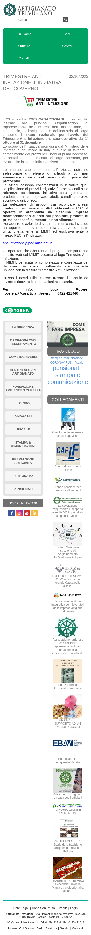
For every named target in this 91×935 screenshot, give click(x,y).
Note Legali (21, 908)
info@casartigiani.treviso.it (22, 922)
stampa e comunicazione (68, 378)
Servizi (67, 46)
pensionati (67, 367)
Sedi (67, 34)
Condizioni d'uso (43, 908)
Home (12, 928)
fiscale (79, 362)
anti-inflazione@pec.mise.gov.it (27, 243)
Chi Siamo (24, 34)
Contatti (24, 58)
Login (74, 908)
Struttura (24, 46)
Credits (62, 908)
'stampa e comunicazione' (66, 358)
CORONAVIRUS (61, 362)
